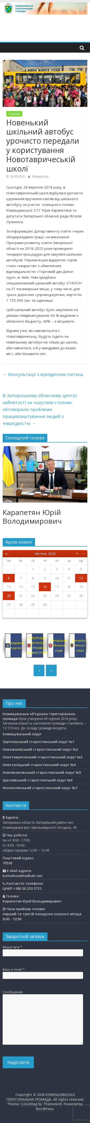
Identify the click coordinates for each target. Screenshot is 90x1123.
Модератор (40, 176)
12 (81, 578)
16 (45, 586)
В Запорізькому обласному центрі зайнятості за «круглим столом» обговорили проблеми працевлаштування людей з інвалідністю (40, 409)
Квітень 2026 (45, 553)
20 (9, 595)
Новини (14, 114)
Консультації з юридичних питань (43, 374)
